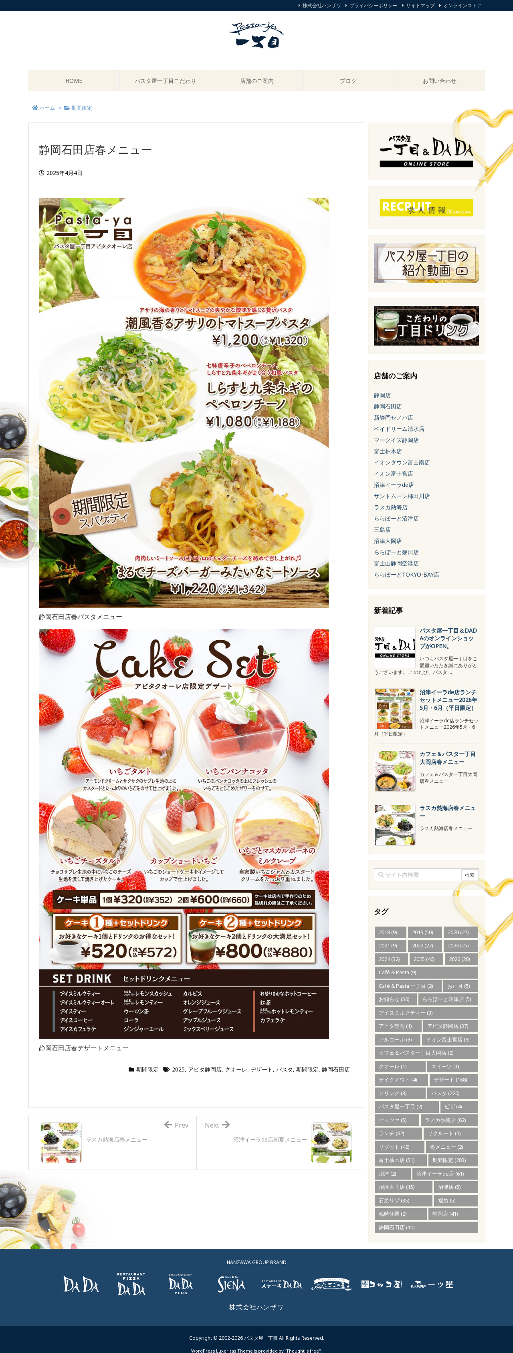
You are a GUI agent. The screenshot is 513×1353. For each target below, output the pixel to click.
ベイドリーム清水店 (399, 428)
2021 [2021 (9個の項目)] (388, 945)
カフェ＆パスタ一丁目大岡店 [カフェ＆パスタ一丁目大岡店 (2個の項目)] (416, 1052)
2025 (178, 1069)
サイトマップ (420, 5)
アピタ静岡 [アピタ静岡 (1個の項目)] (395, 1025)
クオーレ (236, 1069)
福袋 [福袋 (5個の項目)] (447, 1200)
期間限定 (147, 1069)
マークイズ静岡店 (396, 440)
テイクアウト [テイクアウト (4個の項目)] (398, 1079)
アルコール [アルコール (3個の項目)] (395, 1039)
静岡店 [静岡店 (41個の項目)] (445, 1213)
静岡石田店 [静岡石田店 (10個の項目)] (397, 1227)
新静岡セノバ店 (393, 417)
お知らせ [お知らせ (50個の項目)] (394, 999)
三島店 (382, 529)
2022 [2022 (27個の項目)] (422, 945)
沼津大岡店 (388, 541)
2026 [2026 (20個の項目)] (459, 959)
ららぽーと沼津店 (396, 518)
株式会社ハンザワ (322, 5)
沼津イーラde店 (394, 485)
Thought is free (302, 1343)
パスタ (284, 1069)
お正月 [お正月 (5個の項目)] (458, 985)
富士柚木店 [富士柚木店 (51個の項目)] (397, 1160)
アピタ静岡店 (205, 1069)
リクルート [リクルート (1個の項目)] (444, 1133)
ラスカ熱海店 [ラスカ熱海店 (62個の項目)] (445, 1120)
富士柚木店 (388, 451)
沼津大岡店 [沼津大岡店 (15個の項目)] (397, 1186)
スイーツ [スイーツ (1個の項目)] (445, 1066)
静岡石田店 (336, 1069)
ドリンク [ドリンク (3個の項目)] (393, 1093)
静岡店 (382, 395)
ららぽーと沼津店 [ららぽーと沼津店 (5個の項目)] (446, 999)
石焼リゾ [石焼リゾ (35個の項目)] (394, 1200)
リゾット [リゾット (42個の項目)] (394, 1146)
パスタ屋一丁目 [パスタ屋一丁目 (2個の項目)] (400, 1106)
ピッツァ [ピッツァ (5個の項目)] (393, 1120)
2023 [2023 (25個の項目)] (458, 945)
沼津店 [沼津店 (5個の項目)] (449, 1186)
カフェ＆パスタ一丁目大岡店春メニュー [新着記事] (448, 758)
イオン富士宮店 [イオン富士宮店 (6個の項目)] (448, 1039)
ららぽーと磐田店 (396, 552)
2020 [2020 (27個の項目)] (458, 932)
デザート (261, 1069)
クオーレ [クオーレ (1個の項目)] (393, 1066)
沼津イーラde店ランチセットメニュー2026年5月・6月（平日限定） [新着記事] (448, 700)
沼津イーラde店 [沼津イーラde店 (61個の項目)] (440, 1173)
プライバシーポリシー (373, 5)
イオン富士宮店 (393, 473)
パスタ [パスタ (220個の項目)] (445, 1093)
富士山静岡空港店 (396, 563)
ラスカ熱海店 (391, 507)
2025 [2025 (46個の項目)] (424, 959)
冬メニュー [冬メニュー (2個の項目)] (446, 1146)
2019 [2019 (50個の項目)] (422, 932)
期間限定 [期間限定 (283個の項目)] (449, 1160)
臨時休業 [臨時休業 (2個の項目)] (393, 1213)
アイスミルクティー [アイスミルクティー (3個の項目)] (406, 1012)
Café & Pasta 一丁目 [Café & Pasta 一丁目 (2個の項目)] (406, 985)
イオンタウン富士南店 (402, 462)
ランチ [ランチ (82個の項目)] (391, 1133)
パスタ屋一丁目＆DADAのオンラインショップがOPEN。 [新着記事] (448, 638)
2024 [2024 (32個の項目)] (389, 959)
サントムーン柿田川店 (402, 496)
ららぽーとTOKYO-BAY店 (406, 574)
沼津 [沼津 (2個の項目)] (387, 1173)
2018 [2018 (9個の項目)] (388, 932)
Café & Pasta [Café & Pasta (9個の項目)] (397, 972)
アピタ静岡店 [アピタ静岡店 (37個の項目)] (448, 1025)
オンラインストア (462, 5)
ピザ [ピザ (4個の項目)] (453, 1106)
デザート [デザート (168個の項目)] (450, 1079)
